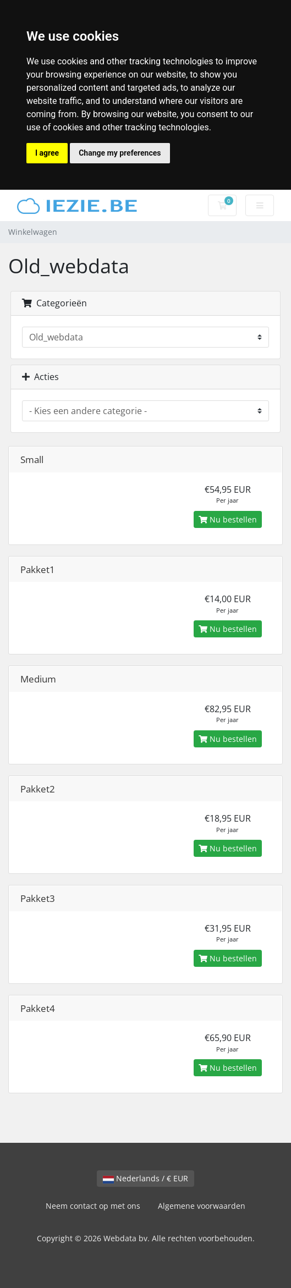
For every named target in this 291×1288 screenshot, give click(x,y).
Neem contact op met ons (93, 1206)
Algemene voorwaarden (201, 1206)
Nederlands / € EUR (145, 1178)
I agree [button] (47, 152)
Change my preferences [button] (120, 152)
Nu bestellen (228, 519)
